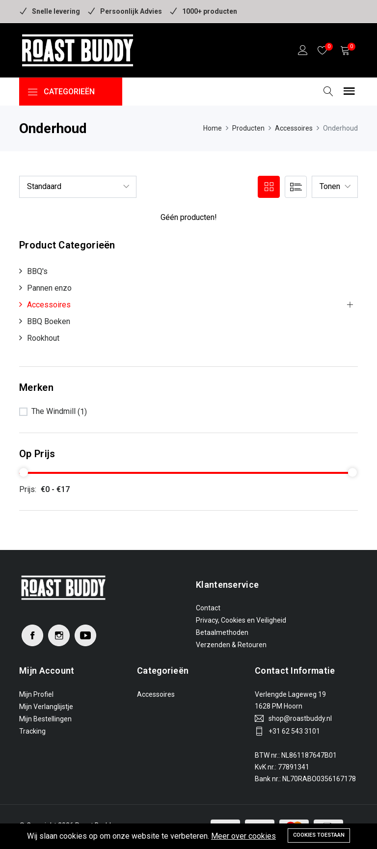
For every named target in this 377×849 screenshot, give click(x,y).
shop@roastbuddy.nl (300, 718)
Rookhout (43, 338)
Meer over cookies (243, 836)
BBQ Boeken (48, 321)
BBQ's (37, 271)
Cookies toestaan (319, 835)
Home (212, 128)
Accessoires (294, 128)
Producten (248, 128)
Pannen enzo (49, 288)
